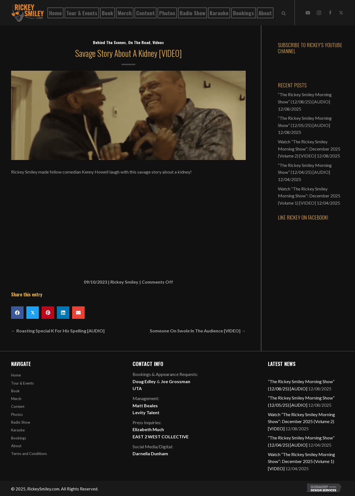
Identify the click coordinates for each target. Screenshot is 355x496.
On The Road (139, 42)
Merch (16, 398)
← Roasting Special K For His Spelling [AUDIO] (58, 330)
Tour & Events (22, 383)
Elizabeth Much (148, 429)
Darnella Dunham (150, 453)
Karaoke (18, 430)
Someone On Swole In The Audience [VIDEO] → (198, 330)
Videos (158, 42)
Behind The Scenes (109, 42)
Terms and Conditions (29, 453)
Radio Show (20, 422)
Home (16, 375)
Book (15, 391)
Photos (17, 414)
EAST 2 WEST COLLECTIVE (161, 436)
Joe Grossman (175, 381)
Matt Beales (145, 405)
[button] (308, 13)
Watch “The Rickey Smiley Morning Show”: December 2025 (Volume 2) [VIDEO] (309, 148)
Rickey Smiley (124, 281)
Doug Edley (144, 381)
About (16, 446)
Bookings (18, 438)
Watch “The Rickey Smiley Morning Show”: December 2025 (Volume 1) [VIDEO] (309, 195)
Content (17, 406)
